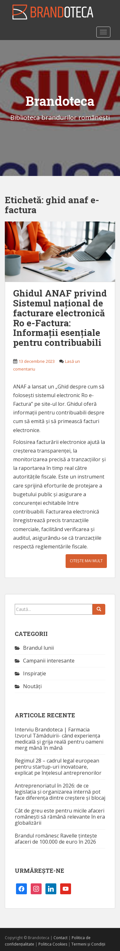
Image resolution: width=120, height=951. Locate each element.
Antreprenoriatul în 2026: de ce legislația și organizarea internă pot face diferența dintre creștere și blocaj (60, 791)
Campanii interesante (49, 660)
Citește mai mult (86, 560)
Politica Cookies (52, 944)
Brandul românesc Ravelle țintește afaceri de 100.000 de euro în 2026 (56, 838)
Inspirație (34, 673)
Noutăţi (32, 686)
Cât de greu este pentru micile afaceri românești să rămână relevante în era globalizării (60, 816)
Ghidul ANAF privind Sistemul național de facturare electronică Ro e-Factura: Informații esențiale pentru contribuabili (60, 317)
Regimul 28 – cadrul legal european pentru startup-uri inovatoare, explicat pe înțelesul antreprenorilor (58, 766)
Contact (60, 937)
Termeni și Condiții (88, 944)
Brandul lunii (38, 647)
